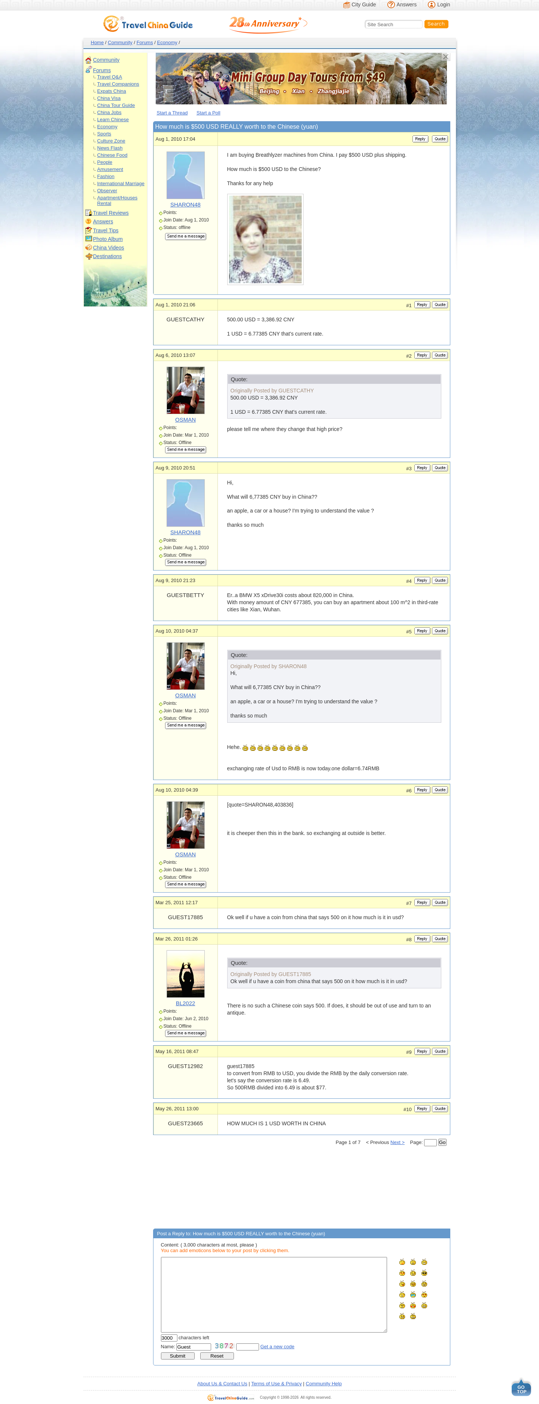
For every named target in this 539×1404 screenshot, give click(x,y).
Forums (145, 42)
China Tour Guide (116, 105)
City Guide (363, 4)
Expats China (111, 91)
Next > (397, 1142)
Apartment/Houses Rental (117, 200)
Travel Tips (106, 230)
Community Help (324, 1383)
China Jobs (109, 112)
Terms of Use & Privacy (276, 1383)
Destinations (107, 256)
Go (442, 1142)
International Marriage (120, 183)
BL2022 (185, 1003)
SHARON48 (185, 204)
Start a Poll (208, 113)
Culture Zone (111, 141)
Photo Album (108, 239)
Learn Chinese (113, 119)
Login (443, 4)
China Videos (108, 248)
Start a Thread (172, 113)
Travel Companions (118, 84)
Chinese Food (112, 155)
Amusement (110, 169)
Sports (104, 134)
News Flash (110, 148)
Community (120, 42)
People (104, 162)
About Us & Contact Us (222, 1383)
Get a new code (278, 1346)
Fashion (106, 176)
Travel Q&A (109, 77)
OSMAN (185, 419)
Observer (107, 190)
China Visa (109, 98)
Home (97, 42)
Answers (407, 4)
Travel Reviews (111, 213)
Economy (167, 42)
